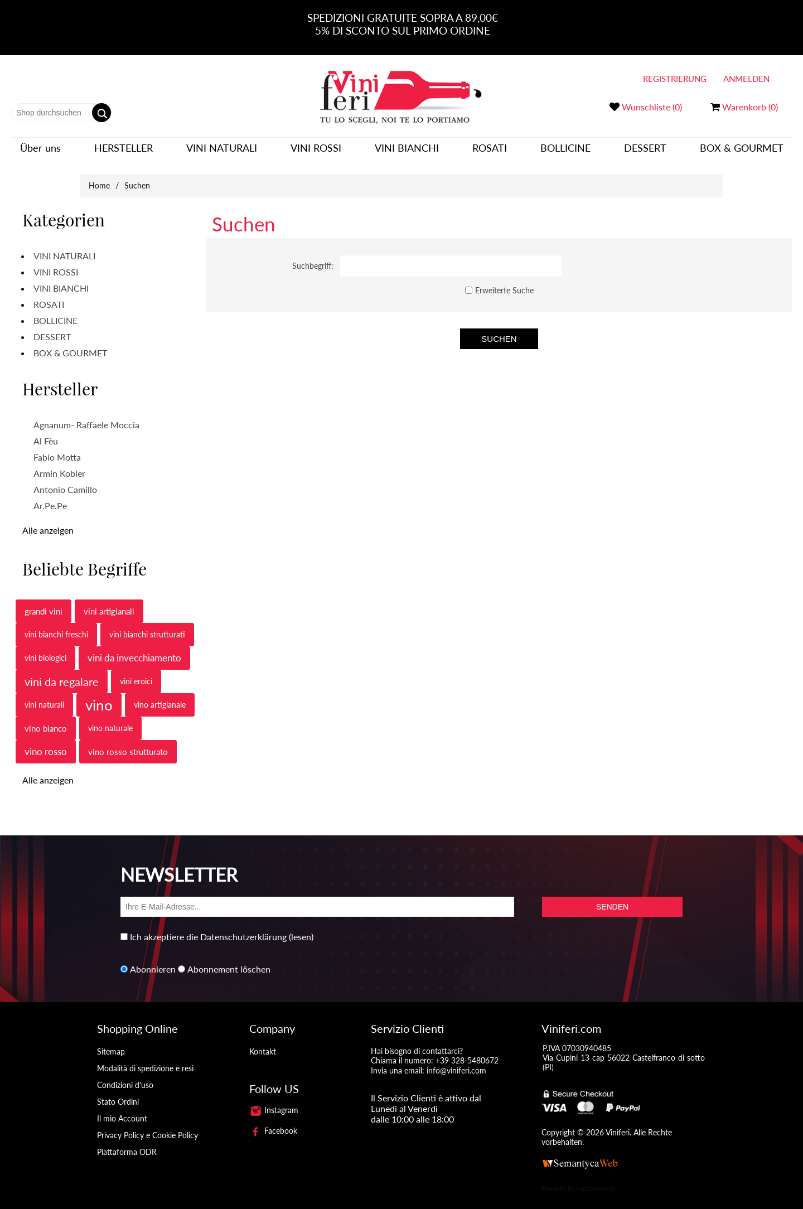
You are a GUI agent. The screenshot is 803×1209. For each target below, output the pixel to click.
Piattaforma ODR (127, 1143)
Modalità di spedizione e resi (145, 1060)
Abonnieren (153, 960)
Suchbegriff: (312, 257)
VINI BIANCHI (407, 152)
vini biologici (45, 649)
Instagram (273, 1101)
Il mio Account (122, 1110)
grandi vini (43, 603)
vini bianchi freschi (56, 626)
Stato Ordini (118, 1093)
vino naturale (110, 719)
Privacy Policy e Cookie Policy (147, 1126)
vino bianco (46, 720)
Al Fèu (45, 432)
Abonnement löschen (228, 960)
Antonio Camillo (65, 481)
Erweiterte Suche (504, 282)
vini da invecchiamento (134, 649)
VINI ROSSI (316, 152)
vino (99, 696)
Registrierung (675, 79)
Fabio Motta (57, 448)
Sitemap (111, 1043)
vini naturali (44, 696)
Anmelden (746, 79)
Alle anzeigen (48, 521)
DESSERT (645, 152)
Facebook (273, 1122)
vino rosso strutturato (128, 743)
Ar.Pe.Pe (50, 497)
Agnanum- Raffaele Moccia (86, 416)
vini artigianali (109, 603)
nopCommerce (595, 1180)
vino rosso (46, 743)
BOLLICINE (565, 152)
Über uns (40, 152)
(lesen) (301, 928)
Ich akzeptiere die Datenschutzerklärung (208, 928)
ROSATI (489, 152)
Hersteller (123, 152)
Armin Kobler (59, 465)
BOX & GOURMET (741, 152)
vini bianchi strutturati (147, 626)
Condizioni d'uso (125, 1076)
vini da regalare (62, 673)
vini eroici (136, 673)
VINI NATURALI (221, 152)
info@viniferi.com (456, 1062)
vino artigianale (160, 696)
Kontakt (262, 1043)
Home (99, 177)
